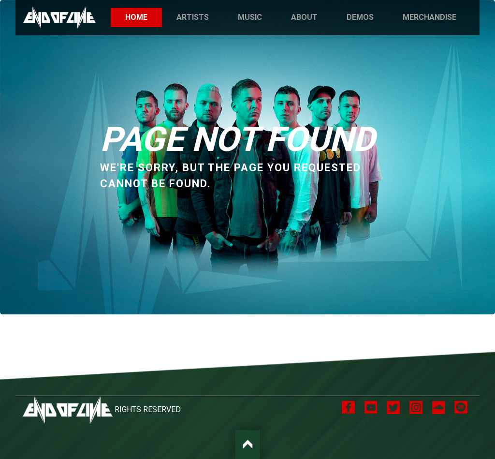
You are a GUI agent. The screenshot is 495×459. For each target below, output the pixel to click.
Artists (192, 17)
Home (143, 17)
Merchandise (429, 17)
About (304, 17)
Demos (360, 17)
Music (250, 17)
